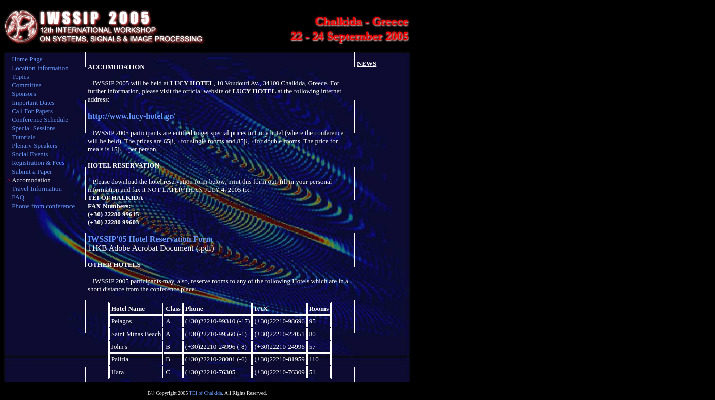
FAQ (18, 197)
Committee (26, 85)
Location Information (40, 68)
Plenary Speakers (34, 145)
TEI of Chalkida (205, 393)
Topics (20, 76)
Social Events (30, 154)
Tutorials (23, 137)
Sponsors (24, 93)
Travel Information (37, 188)
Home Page (27, 59)
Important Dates (33, 102)
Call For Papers (32, 111)
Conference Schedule (40, 119)
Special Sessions (33, 128)
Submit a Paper (32, 171)
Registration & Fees (38, 162)
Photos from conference (43, 206)
